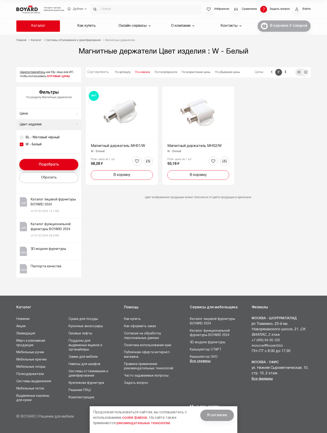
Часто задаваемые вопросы (146, 375)
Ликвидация (25, 333)
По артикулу (123, 72)
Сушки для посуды (83, 319)
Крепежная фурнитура (86, 383)
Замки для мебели (83, 356)
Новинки (23, 319)
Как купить (86, 25)
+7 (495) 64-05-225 (266, 340)
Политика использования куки (147, 345)
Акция (21, 326)
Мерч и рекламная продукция (30, 343)
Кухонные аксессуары (86, 326)
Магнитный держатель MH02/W (194, 146)
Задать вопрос (136, 383)
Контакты (231, 25)
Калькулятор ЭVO (204, 356)
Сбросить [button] (49, 177)
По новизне (142, 72)
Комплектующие (81, 397)
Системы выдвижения (33, 381)
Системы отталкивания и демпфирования (88, 373)
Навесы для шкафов (84, 364)
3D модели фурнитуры (207, 342)
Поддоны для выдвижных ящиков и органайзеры (85, 345)
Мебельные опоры (30, 366)
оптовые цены (58, 76)
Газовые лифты (80, 333)
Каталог (38, 25)
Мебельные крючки (31, 359)
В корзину (121, 175)
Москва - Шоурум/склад (274, 318)
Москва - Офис (265, 362)
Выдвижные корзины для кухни (32, 398)
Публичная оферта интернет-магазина (147, 354)
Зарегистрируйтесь (32, 72)
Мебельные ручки (30, 352)
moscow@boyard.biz (267, 345)
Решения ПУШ (80, 390)
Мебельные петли (30, 388)
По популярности (166, 72)
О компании (183, 25)
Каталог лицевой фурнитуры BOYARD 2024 (212, 321)
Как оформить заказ (140, 326)
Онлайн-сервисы (135, 25)
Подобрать (49, 164)
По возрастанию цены (196, 72)
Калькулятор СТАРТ (205, 349)
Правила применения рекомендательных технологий (148, 366)
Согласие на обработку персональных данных (142, 336)
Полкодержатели (30, 374)
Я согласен (217, 415)
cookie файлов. (135, 417)
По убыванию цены (227, 72)
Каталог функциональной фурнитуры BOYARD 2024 (210, 333)
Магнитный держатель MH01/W (118, 146)
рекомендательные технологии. (143, 423)
